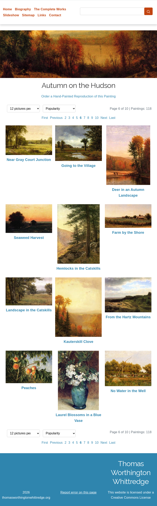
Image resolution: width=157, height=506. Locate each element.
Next (103, 117)
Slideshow (11, 15)
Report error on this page (78, 492)
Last (112, 117)
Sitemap (28, 15)
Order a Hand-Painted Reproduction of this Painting (78, 96)
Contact (55, 15)
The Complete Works (50, 9)
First (45, 117)
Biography (23, 9)
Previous (56, 117)
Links (42, 15)
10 (96, 117)
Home (7, 9)
